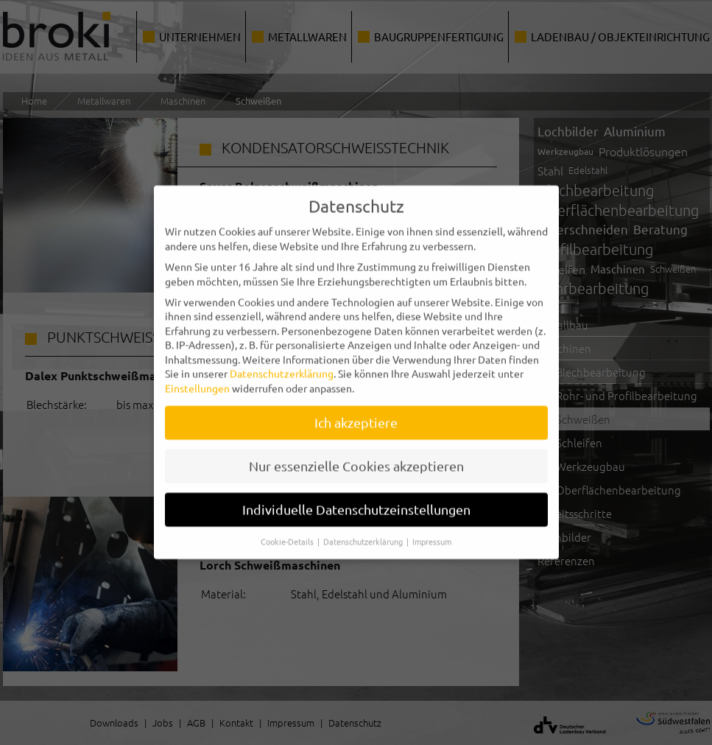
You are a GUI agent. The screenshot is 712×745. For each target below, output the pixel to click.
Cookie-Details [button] (288, 530)
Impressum (431, 530)
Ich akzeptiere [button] (356, 411)
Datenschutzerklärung (282, 363)
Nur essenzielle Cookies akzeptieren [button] (356, 455)
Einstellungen (197, 377)
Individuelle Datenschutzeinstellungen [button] (356, 498)
